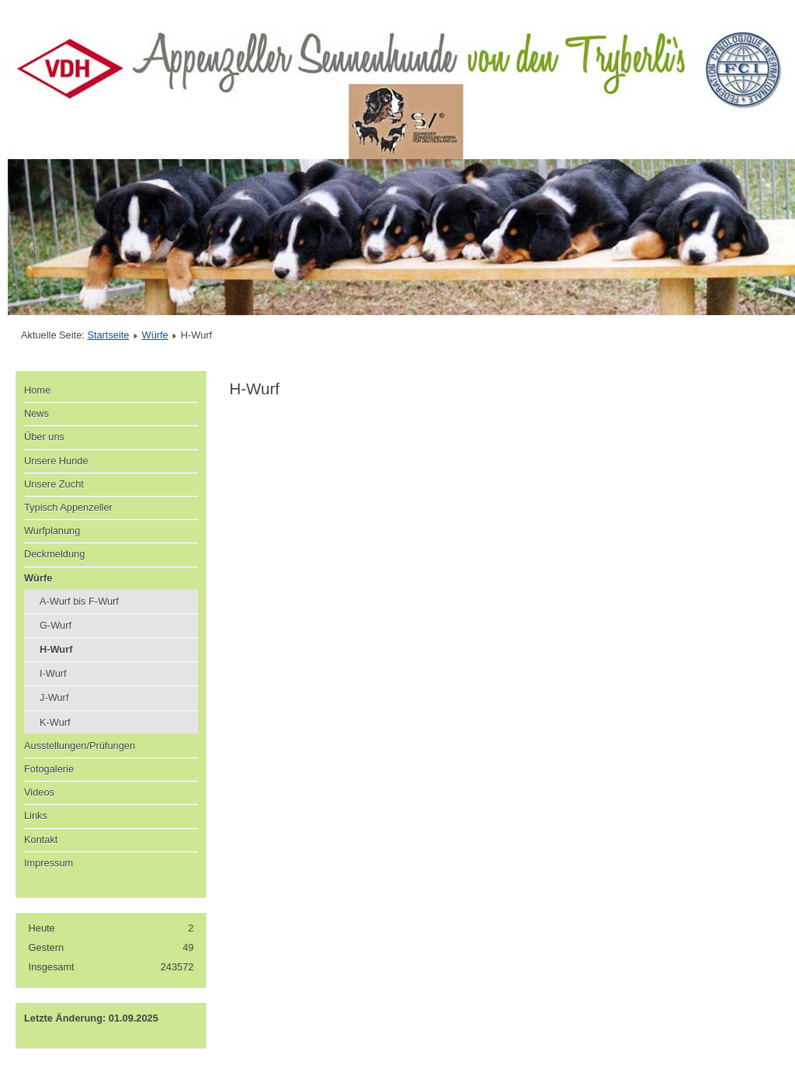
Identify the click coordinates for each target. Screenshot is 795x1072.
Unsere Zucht (54, 484)
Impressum (48, 863)
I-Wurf (53, 673)
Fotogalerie (49, 769)
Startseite (108, 335)
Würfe (155, 335)
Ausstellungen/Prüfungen (79, 745)
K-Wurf (55, 722)
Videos (39, 792)
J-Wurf (54, 697)
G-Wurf (55, 625)
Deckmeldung (54, 554)
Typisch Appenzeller (68, 507)
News (36, 413)
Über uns (44, 436)
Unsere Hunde (56, 461)
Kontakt (40, 839)
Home (37, 390)
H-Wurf (56, 649)
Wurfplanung (52, 530)
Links (35, 815)
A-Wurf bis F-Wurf (79, 601)
